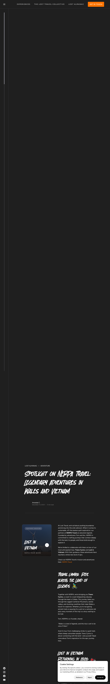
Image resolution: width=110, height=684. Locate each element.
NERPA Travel (67, 562)
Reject (90, 677)
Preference (79, 677)
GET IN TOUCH (96, 4)
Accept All (100, 677)
